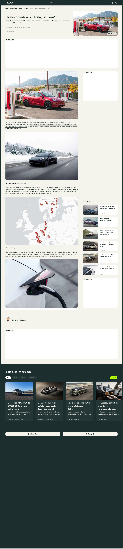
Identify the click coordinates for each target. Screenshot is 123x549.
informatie (13, 8)
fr (111, 3)
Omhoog (90, 434)
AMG (22, 419)
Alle (8, 378)
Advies (23, 378)
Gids (105, 419)
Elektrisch (32, 378)
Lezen (71, 3)
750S (51, 419)
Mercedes (17, 419)
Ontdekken (54, 3)
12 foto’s (112, 34)
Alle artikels (33, 434)
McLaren (47, 419)
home (7, 8)
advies (26, 8)
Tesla (20, 8)
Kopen (63, 3)
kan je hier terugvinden (46, 254)
